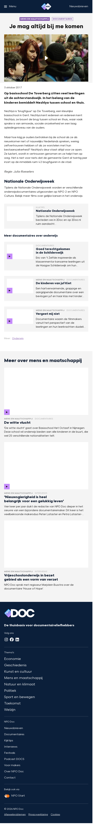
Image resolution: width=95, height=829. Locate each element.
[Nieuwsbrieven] (78, 6)
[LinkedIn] (17, 639)
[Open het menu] (10, 6)
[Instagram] (6, 639)
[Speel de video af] (46, 57)
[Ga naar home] (46, 6)
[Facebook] (12, 639)
